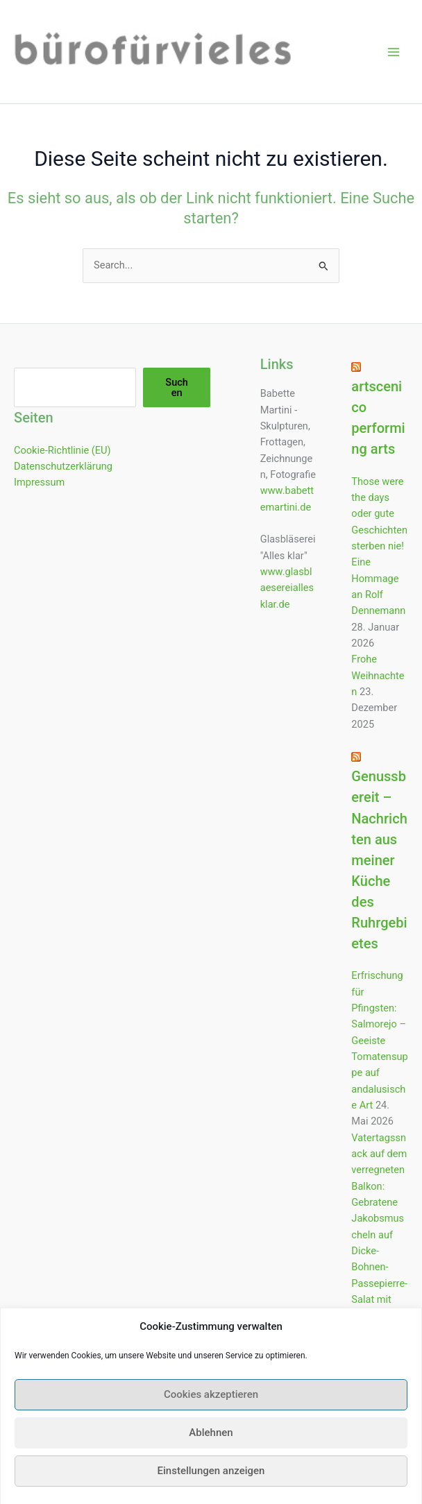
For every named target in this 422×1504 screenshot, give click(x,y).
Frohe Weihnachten (377, 675)
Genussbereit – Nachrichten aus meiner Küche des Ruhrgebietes (379, 860)
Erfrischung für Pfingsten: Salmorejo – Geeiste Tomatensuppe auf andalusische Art (379, 1040)
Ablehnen (211, 1447)
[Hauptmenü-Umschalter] (393, 52)
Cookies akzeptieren (211, 1409)
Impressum (39, 482)
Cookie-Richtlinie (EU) (62, 450)
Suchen (176, 387)
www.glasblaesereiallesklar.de (287, 587)
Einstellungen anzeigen (211, 1485)
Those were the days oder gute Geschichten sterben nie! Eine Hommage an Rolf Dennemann (379, 546)
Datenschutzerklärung (63, 466)
